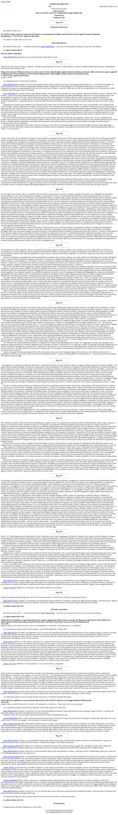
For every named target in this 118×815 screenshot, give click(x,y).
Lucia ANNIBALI (9, 93)
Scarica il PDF (5, 2)
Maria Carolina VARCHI (11, 724)
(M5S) (20, 718)
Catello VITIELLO (9, 767)
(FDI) (22, 724)
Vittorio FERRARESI (10, 718)
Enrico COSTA (8, 642)
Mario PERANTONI (48, 46)
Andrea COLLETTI (9, 588)
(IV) (17, 93)
